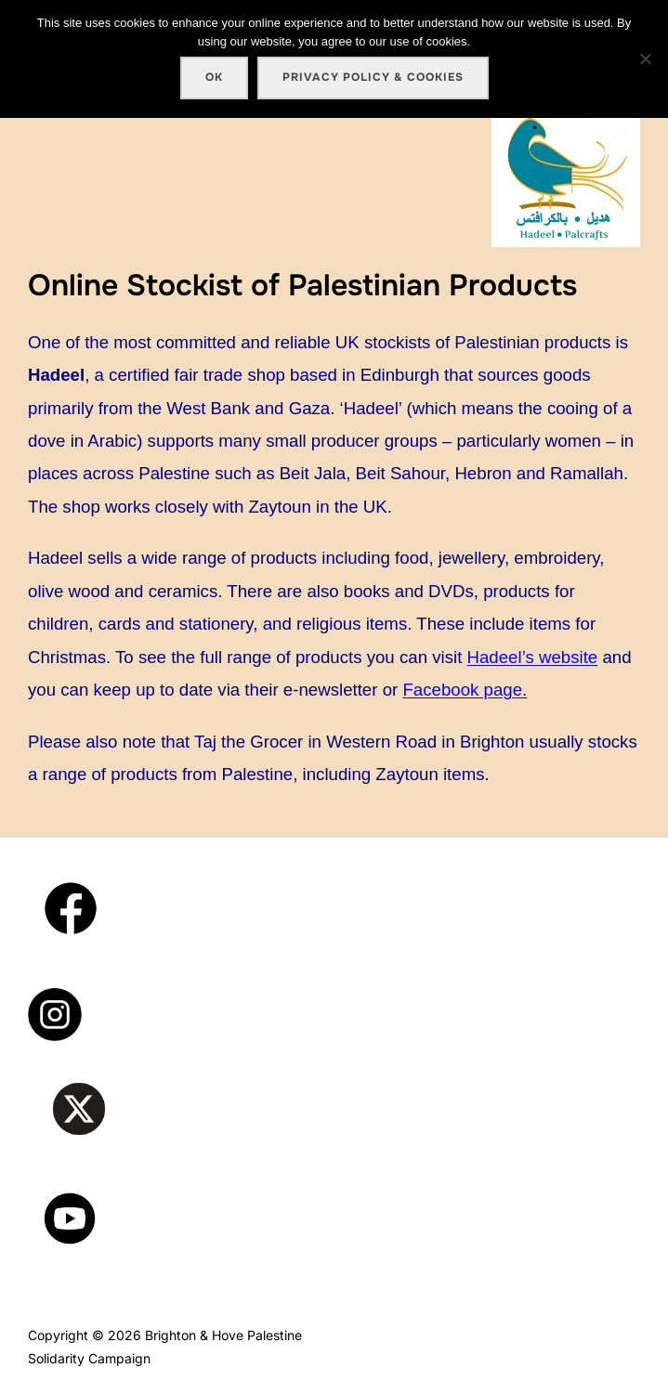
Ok (214, 77)
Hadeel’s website (532, 657)
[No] (644, 58)
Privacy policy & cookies (373, 77)
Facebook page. (464, 689)
